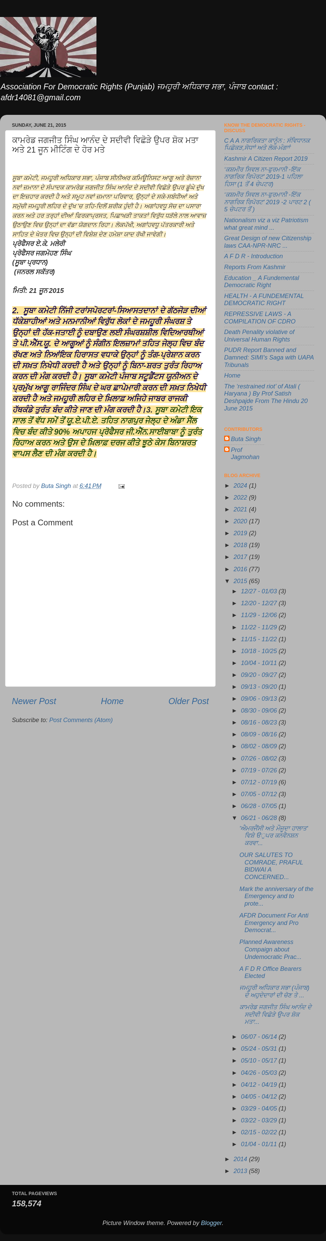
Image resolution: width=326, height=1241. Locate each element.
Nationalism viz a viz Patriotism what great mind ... (266, 224)
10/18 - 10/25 (259, 651)
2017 (241, 557)
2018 (241, 545)
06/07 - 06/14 (259, 1036)
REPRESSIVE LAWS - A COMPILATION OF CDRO (259, 318)
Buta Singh (246, 439)
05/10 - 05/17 (259, 1060)
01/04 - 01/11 (259, 1144)
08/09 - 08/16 (259, 734)
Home (112, 701)
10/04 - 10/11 (259, 663)
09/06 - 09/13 (259, 698)
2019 (241, 533)
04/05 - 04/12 (259, 1096)
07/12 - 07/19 (259, 782)
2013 (241, 1171)
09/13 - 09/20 (259, 686)
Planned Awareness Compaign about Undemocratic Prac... (270, 949)
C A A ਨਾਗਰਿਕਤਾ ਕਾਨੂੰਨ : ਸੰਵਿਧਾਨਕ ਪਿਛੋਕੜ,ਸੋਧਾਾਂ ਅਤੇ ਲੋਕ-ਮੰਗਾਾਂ (267, 144)
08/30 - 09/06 (259, 710)
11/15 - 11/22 (259, 639)
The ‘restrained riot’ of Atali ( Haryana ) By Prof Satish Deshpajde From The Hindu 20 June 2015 (266, 397)
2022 (241, 497)
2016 (241, 569)
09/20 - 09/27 (259, 674)
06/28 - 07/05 (259, 806)
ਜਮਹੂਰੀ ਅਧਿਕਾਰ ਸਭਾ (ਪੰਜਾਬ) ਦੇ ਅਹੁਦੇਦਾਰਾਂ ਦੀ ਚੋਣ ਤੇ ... (274, 991)
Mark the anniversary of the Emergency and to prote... (276, 896)
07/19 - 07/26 (259, 770)
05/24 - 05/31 (259, 1048)
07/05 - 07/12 (259, 794)
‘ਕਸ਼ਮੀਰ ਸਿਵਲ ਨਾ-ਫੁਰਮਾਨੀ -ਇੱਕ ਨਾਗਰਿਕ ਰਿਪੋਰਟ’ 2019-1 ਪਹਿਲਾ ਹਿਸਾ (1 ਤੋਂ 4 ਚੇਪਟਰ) (263, 177)
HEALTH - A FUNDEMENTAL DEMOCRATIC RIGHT (264, 300)
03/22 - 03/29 (259, 1120)
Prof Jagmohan (245, 454)
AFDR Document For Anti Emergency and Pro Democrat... (273, 922)
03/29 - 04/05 (259, 1108)
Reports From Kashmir (255, 267)
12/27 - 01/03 (259, 591)
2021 (241, 509)
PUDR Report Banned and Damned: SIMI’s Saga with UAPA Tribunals (269, 357)
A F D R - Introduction (253, 256)
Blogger (211, 1223)
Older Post (188, 701)
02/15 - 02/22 (259, 1132)
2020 (241, 521)
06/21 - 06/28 (259, 818)
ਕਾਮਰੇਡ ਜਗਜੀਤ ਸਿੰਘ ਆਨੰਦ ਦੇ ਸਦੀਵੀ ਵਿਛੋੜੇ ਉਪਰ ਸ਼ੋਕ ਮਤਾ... (275, 1014)
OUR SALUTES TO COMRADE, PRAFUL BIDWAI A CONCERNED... (271, 866)
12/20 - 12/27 (259, 603)
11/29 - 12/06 (259, 615)
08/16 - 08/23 (259, 722)
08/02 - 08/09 (259, 746)
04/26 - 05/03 (259, 1072)
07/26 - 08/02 (259, 758)
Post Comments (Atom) (81, 720)
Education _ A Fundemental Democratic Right (261, 282)
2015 (241, 581)
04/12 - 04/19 (259, 1084)
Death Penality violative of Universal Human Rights (259, 336)
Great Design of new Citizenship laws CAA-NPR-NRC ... (267, 242)
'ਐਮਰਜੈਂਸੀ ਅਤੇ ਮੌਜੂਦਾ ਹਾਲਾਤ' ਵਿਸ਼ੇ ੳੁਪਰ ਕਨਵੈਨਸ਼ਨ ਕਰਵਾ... (273, 835)
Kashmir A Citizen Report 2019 (266, 158)
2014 (241, 1159)
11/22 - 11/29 (259, 627)
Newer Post (34, 701)
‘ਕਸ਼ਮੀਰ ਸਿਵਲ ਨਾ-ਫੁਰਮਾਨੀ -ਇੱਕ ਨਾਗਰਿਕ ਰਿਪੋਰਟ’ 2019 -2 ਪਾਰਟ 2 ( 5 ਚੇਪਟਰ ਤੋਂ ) (267, 202)
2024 (241, 485)
